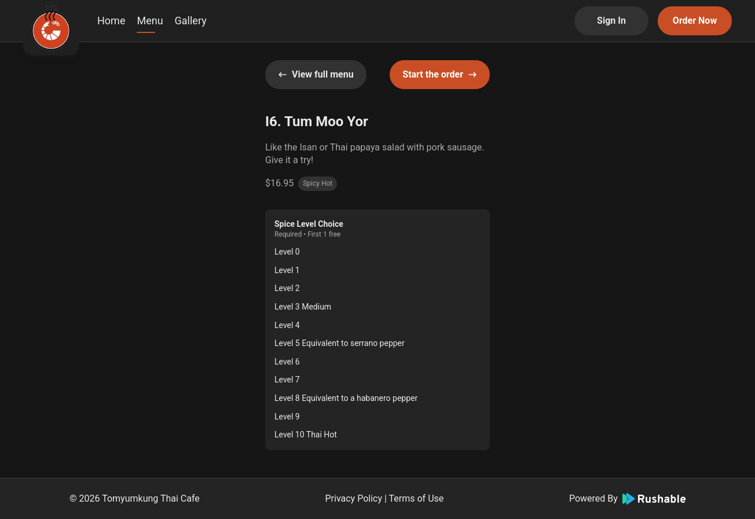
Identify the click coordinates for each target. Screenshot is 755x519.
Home (111, 20)
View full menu (316, 74)
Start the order (439, 74)
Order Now (695, 20)
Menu (150, 20)
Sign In (611, 20)
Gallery (191, 20)
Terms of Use (416, 498)
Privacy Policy (354, 498)
